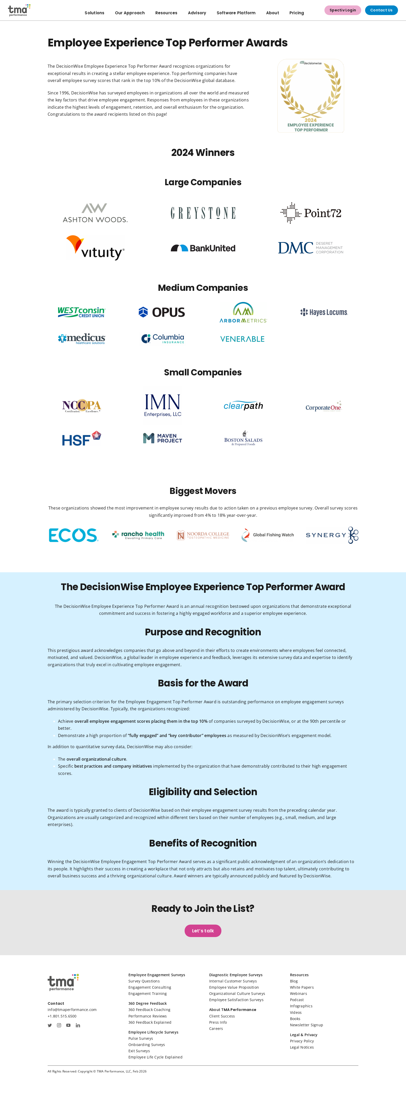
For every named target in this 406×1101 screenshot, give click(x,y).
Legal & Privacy (304, 1034)
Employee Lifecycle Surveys (153, 1032)
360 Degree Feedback (147, 1003)
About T (216, 1009)
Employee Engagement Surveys (156, 974)
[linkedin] (78, 1025)
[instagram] (59, 1025)
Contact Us (381, 10)
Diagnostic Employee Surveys (236, 974)
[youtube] (68, 1025)
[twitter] (50, 1025)
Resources (299, 974)
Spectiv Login (343, 10)
